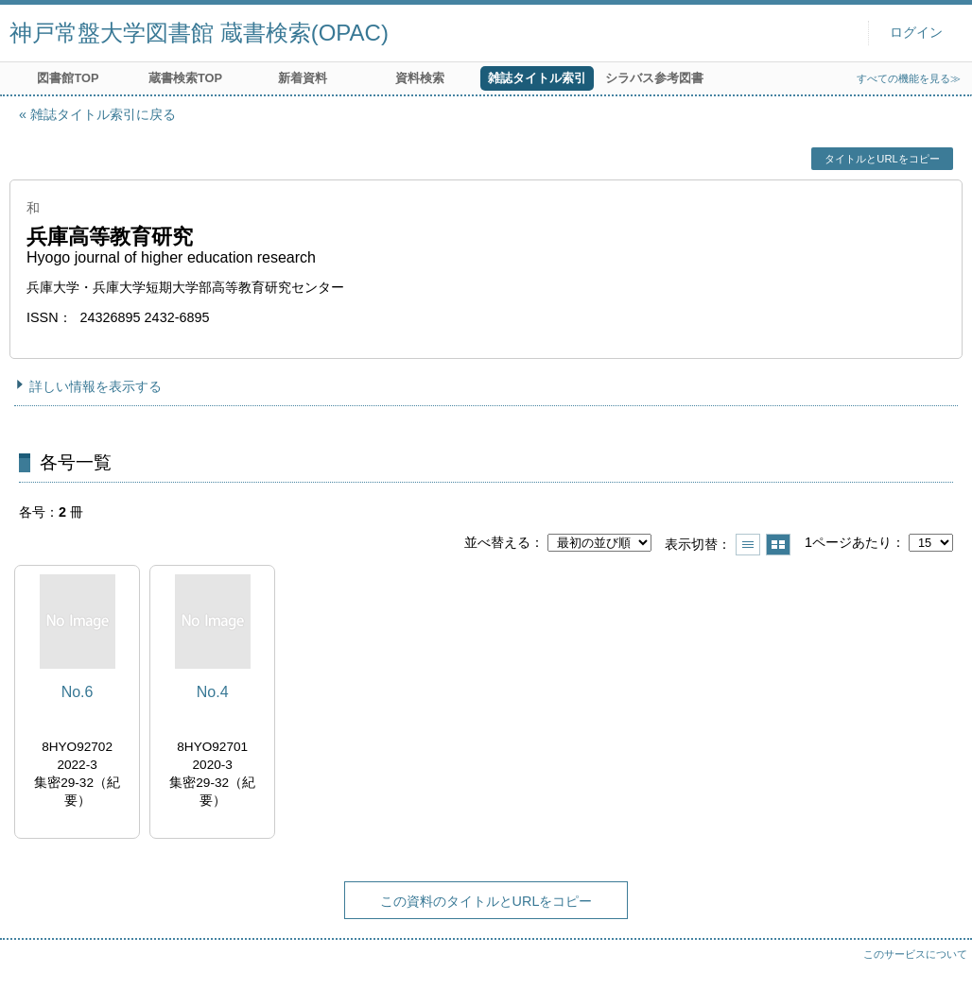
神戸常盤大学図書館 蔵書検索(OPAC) (199, 32)
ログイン (916, 33)
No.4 (213, 692)
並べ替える (497, 542)
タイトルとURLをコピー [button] (881, 158)
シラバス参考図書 (654, 78)
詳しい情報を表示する (95, 386)
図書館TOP (67, 78)
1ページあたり (848, 542)
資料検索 (419, 78)
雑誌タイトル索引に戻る (103, 114)
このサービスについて (915, 954)
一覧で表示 (748, 544)
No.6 (77, 692)
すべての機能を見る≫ (909, 78)
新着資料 (302, 78)
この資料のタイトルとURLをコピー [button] (486, 901)
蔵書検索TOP (185, 78)
